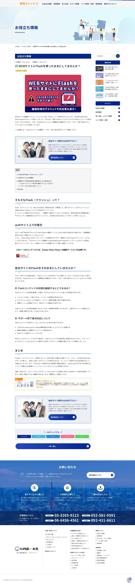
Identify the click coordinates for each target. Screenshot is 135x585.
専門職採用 (49, 542)
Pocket (67, 436)
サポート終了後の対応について (30, 186)
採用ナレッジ (99, 531)
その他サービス (51, 547)
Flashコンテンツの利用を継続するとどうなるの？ (36, 183)
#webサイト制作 (21, 71)
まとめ (20, 189)
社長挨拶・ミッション (103, 555)
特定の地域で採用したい (79, 543)
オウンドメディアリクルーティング (56, 537)
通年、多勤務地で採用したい (80, 536)
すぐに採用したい (77, 538)
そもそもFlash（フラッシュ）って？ (30, 174)
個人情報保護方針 (22, 553)
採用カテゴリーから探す (77, 552)
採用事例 (99, 12)
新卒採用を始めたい (77, 546)
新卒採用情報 (101, 560)
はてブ (53, 436)
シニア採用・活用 (87, 12)
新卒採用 (74, 560)
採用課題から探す (75, 531)
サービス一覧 (49, 534)
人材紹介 (49, 544)
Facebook (24, 436)
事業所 (99, 553)
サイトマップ (33, 553)
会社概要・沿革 (101, 550)
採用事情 (57, 12)
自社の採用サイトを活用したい (81, 548)
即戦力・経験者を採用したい (80, 541)
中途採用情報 (101, 563)
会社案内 (98, 547)
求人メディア (50, 539)
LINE (82, 436)
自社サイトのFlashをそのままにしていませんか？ (34, 181)
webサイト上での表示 (25, 178)
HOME (17, 46)
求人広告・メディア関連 (70, 12)
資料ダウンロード (110, 12)
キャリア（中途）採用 (78, 555)
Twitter (38, 436)
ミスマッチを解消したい (79, 533)
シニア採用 (75, 565)
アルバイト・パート (77, 558)
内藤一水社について (48, 5)
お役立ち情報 (47, 12)
